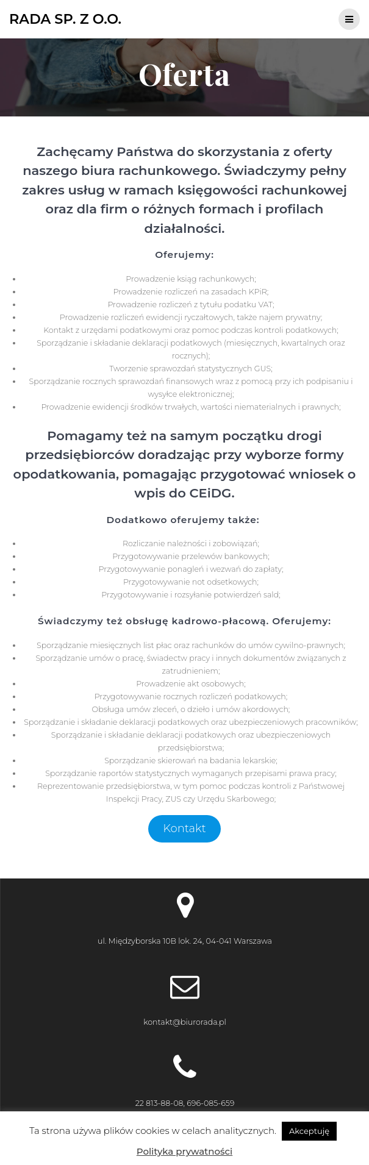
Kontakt (184, 828)
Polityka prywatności (184, 1151)
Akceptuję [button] (309, 1131)
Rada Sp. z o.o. (65, 19)
